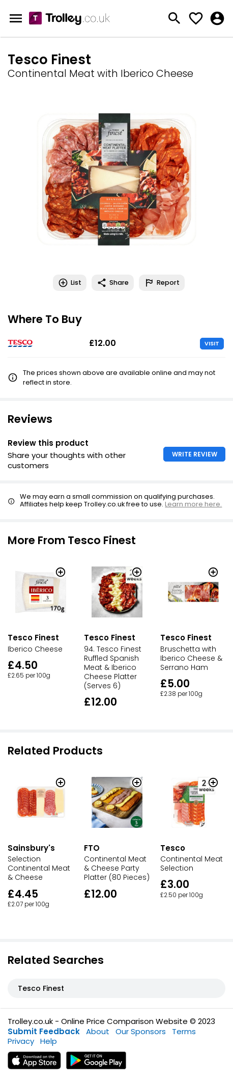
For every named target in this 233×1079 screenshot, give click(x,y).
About (97, 1031)
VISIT (212, 343)
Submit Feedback (44, 1031)
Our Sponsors (140, 1031)
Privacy (21, 1041)
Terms (184, 1031)
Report (162, 283)
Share (113, 283)
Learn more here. (193, 504)
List (69, 283)
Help (48, 1041)
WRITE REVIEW (194, 454)
